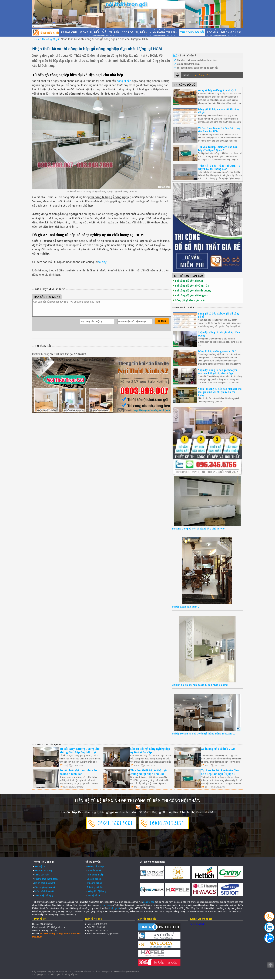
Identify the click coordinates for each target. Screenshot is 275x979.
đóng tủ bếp (124, 80)
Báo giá (212, 32)
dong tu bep (148, 902)
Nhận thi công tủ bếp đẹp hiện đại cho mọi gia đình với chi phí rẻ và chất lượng (220, 392)
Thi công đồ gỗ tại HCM (189, 280)
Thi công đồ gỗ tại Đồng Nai (191, 295)
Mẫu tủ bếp (110, 32)
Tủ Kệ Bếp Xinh (197, 924)
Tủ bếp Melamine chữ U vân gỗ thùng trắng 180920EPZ (203, 733)
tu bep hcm (104, 905)
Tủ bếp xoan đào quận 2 (185, 606)
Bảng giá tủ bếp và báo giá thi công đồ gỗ (218, 111)
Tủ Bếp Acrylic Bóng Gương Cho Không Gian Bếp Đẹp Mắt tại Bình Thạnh (79, 752)
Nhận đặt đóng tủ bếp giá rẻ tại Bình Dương (219, 334)
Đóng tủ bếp (89, 32)
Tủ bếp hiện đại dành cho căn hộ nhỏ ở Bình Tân (78, 772)
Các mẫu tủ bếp (94, 870)
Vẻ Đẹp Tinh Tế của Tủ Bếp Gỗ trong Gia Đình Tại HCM (219, 129)
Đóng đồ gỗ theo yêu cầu (190, 300)
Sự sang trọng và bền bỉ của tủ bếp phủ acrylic (198, 528)
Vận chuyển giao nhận (45, 887)
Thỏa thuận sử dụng (43, 895)
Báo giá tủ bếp (94, 879)
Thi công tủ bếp (94, 883)
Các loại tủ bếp (133, 32)
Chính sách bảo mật (44, 891)
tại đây (102, 262)
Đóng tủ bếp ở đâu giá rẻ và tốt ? (217, 90)
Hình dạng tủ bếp (163, 32)
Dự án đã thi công (43, 870)
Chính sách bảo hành (44, 883)
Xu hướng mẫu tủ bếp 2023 (218, 748)
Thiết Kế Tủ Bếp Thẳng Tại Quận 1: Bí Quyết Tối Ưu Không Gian (219, 167)
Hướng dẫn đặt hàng (96, 891)
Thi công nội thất (95, 887)
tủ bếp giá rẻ (114, 908)
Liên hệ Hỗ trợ (93, 895)
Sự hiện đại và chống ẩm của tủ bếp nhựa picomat (200, 684)
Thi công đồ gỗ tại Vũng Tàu (192, 285)
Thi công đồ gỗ (192, 32)
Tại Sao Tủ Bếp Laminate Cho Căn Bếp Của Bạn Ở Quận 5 (217, 148)
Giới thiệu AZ (40, 866)
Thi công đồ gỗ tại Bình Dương (193, 290)
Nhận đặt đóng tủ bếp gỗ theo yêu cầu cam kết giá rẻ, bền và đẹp (217, 371)
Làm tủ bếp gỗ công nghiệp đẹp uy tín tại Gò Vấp (150, 750)
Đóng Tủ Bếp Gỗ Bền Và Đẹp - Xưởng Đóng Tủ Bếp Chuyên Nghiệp (45, 32)
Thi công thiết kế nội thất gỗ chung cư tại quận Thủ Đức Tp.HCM (148, 773)
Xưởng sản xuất (41, 874)
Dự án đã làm (231, 32)
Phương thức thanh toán (46, 879)
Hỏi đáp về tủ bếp (95, 866)
